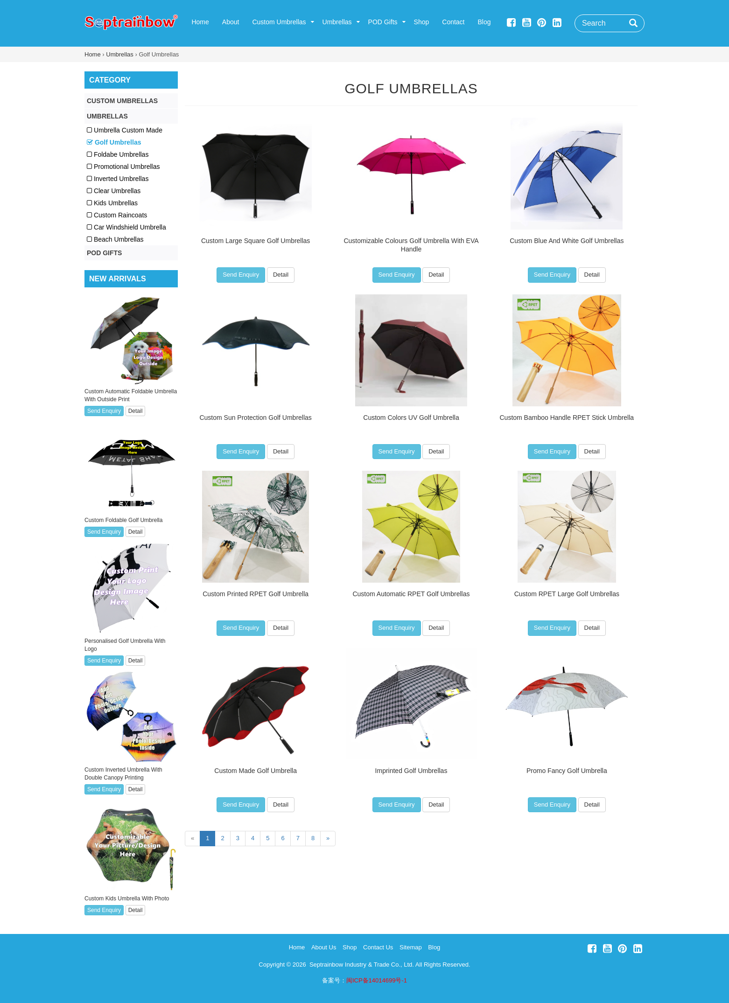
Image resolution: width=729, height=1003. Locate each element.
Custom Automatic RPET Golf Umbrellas (411, 594)
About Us (323, 947)
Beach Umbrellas (115, 239)
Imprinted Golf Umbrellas (411, 770)
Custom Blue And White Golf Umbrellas (567, 240)
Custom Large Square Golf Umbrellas (255, 240)
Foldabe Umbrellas (117, 154)
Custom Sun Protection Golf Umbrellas (255, 417)
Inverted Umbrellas (117, 178)
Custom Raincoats (117, 215)
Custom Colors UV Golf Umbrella (411, 417)
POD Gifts (383, 22)
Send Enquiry (241, 274)
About (230, 22)
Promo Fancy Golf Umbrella (566, 770)
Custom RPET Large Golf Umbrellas (566, 594)
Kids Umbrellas (112, 203)
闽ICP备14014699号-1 (376, 980)
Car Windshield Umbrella (126, 227)
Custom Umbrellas (279, 22)
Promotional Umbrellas (123, 166)
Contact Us (378, 947)
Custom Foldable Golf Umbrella (123, 520)
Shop (421, 22)
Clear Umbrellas (113, 191)
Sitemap (411, 947)
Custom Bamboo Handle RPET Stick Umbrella (567, 417)
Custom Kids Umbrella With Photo (126, 898)
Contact (453, 22)
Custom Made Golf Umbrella (255, 770)
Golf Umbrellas (411, 88)
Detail (280, 274)
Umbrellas (337, 22)
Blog (484, 22)
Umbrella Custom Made (124, 130)
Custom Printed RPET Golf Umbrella (255, 594)
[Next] (328, 838)
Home (200, 22)
